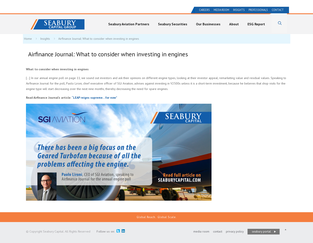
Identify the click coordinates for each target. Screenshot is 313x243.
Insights (239, 10)
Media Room (221, 10)
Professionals (258, 10)
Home (28, 39)
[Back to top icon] (285, 229)
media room (201, 231)
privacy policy (235, 231)
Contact (278, 10)
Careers (204, 10)
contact (217, 231)
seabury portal (261, 231)
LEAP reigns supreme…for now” (94, 98)
